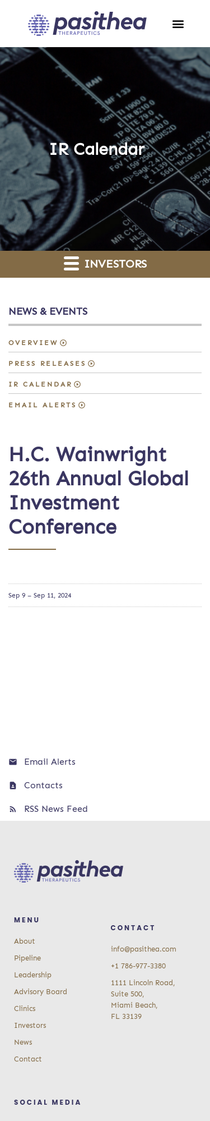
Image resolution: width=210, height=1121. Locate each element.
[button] (178, 24)
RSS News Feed (56, 808)
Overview (33, 343)
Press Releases (47, 363)
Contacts (43, 785)
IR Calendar (40, 384)
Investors (105, 262)
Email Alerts (42, 405)
